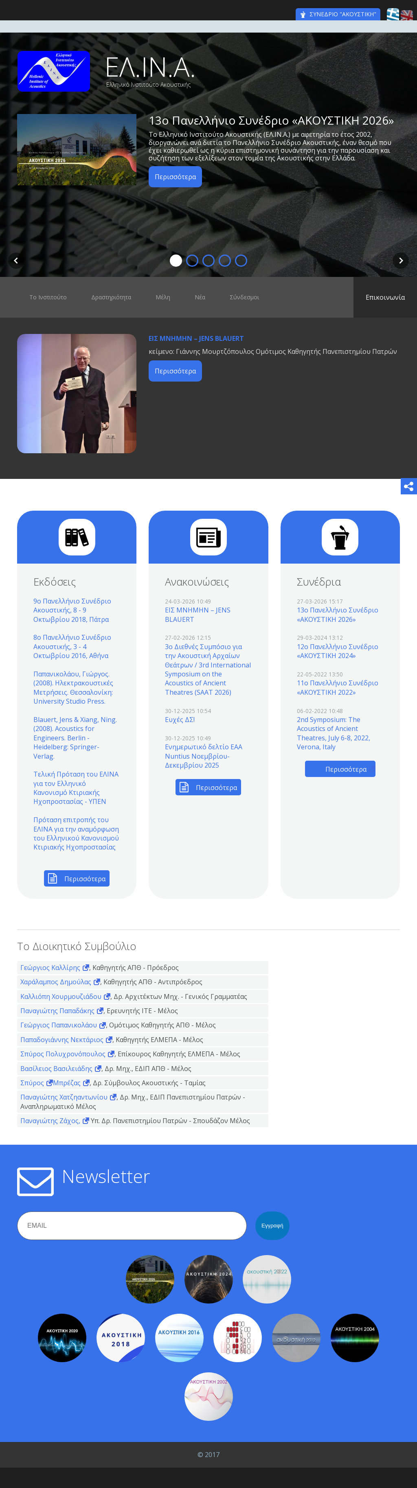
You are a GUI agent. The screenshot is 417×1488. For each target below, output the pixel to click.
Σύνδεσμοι (244, 297)
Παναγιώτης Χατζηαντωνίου (64, 1097)
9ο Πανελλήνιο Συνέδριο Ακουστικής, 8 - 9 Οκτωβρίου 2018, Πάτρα (72, 610)
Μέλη (163, 297)
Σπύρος (32, 1082)
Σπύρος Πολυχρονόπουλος (62, 1053)
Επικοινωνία (385, 297)
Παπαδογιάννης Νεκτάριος (61, 1039)
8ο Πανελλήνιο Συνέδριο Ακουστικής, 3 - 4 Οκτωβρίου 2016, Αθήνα (72, 646)
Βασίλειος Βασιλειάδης (56, 1068)
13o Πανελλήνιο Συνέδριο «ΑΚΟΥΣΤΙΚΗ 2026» (271, 120)
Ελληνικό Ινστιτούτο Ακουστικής (148, 85)
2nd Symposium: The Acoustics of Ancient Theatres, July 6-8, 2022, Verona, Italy (333, 733)
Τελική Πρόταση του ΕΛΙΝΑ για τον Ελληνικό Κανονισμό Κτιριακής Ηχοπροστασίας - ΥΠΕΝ (76, 788)
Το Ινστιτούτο (48, 297)
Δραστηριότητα (111, 297)
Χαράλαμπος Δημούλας (55, 981)
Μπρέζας (67, 1082)
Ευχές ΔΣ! (180, 719)
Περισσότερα (175, 176)
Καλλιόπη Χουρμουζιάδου (60, 996)
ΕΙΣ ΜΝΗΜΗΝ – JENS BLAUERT (196, 338)
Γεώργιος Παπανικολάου (58, 1025)
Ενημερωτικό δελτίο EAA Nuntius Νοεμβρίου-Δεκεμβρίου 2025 (203, 756)
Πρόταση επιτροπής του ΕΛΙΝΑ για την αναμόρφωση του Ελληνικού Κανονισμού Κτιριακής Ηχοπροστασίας (76, 833)
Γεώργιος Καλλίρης (50, 967)
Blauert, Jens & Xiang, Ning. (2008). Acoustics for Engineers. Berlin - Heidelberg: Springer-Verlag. (75, 738)
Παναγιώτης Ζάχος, (50, 1120)
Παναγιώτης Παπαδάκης (57, 1010)
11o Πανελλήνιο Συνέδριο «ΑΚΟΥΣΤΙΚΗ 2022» (337, 687)
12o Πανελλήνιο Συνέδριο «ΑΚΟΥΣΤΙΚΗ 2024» (337, 651)
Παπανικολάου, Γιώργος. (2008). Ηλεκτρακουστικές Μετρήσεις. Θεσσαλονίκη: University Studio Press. (73, 687)
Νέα (200, 297)
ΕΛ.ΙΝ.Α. (150, 66)
